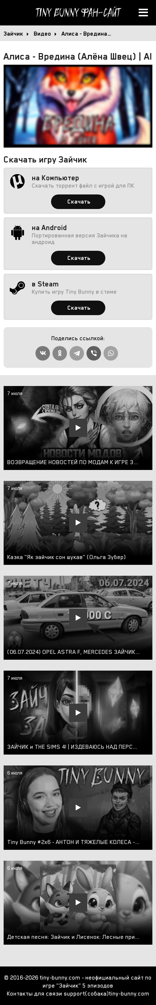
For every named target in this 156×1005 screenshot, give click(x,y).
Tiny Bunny (78, 12)
